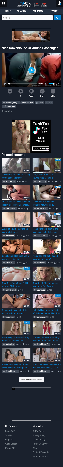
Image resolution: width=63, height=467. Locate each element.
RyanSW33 (9, 263)
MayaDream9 (41, 317)
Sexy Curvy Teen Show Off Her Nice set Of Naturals (16, 285)
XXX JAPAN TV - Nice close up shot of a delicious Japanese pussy (16, 203)
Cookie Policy (39, 439)
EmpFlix (9, 439)
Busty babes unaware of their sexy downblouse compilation (15, 366)
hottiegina (9, 344)
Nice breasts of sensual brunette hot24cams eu (43, 203)
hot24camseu (42, 208)
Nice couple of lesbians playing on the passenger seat (16, 176)
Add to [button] (53, 93)
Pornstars (38, 11)
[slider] (23, 83)
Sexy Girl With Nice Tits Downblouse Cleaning (43, 176)
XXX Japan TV (11, 208)
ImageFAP (10, 431)
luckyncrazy (41, 181)
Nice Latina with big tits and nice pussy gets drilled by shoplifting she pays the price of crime (46, 231)
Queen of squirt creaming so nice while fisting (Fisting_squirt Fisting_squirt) (15, 231)
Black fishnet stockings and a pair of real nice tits (15, 257)
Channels (21, 11)
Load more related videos (31, 380)
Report (31, 93)
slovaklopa (9, 317)
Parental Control (40, 456)
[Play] (5, 84)
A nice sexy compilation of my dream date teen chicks (15, 339)
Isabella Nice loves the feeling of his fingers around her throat (47, 312)
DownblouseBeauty (43, 344)
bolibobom (9, 236)
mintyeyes (40, 290)
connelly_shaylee (12, 103)
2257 (35, 448)
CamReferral (10, 290)
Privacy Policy (39, 435)
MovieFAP (10, 448)
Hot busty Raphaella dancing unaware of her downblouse (46, 339)
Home (8, 11)
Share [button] (42, 93)
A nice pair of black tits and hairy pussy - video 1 (45, 257)
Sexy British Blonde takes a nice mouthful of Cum (45, 285)
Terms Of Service (40, 444)
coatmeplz (40, 263)
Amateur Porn (27, 103)
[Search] (57, 17)
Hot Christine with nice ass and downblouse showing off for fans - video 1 (47, 366)
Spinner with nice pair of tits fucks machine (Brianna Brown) (14, 312)
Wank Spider (11, 444)
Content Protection (41, 452)
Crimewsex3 (41, 236)
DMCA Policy (39, 431)
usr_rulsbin (10, 181)
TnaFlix (8, 435)
